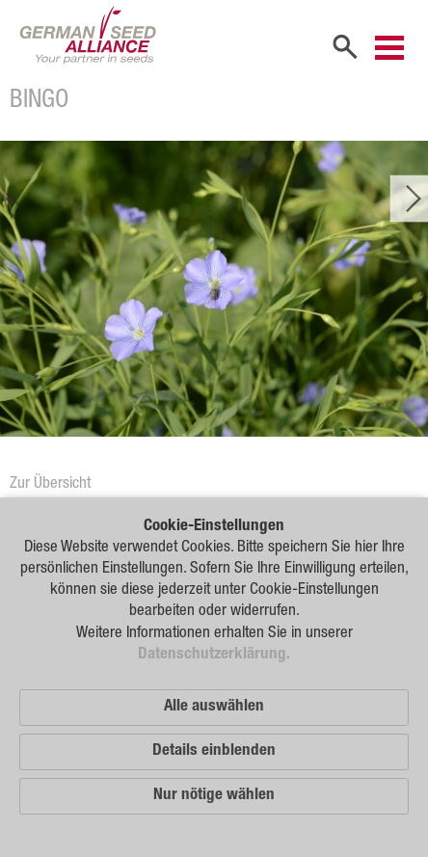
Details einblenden (214, 751)
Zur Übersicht (50, 484)
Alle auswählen (214, 707)
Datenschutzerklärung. (214, 655)
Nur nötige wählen (214, 796)
